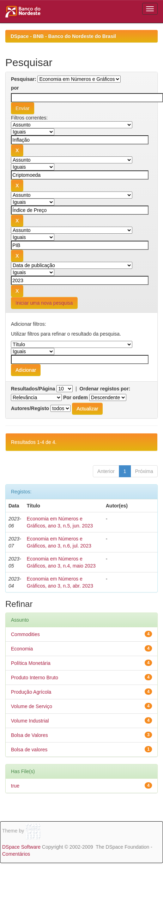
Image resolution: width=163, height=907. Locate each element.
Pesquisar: (23, 79)
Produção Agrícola (31, 692)
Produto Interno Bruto (34, 677)
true (15, 786)
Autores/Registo (30, 408)
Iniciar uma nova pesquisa (44, 303)
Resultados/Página (33, 388)
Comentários (16, 854)
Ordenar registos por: (104, 388)
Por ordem (75, 397)
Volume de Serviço (31, 706)
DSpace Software (21, 847)
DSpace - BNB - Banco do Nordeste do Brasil (63, 36)
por (15, 88)
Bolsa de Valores (29, 735)
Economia (22, 649)
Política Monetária (30, 663)
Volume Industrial (30, 721)
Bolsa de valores (29, 749)
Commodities (25, 634)
